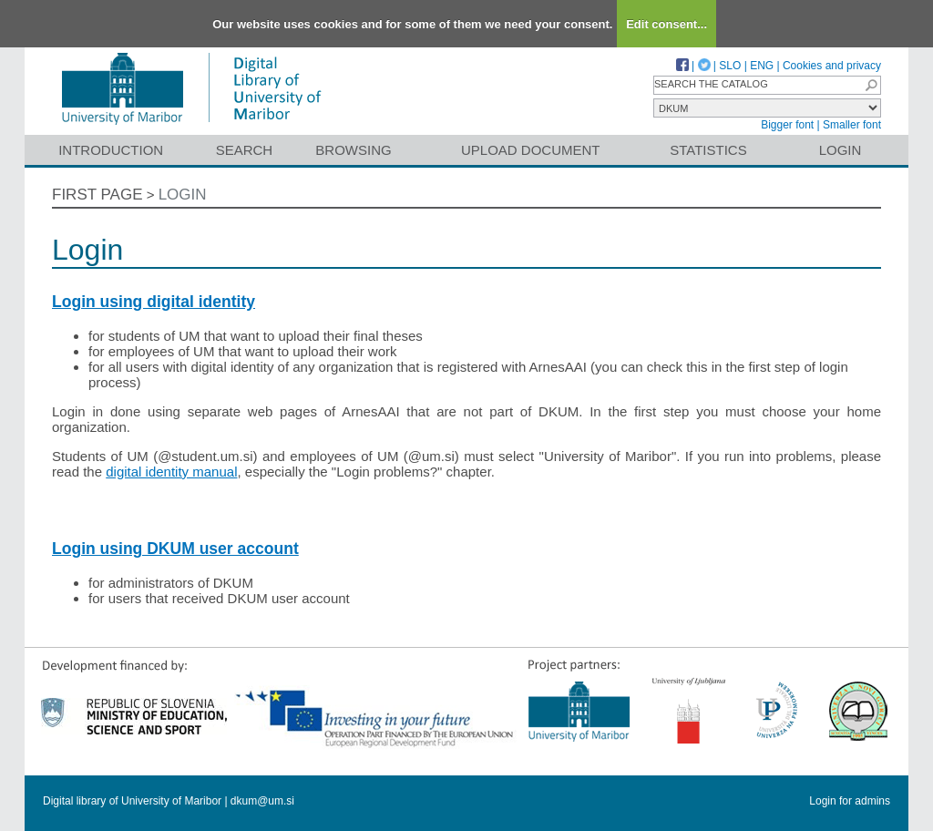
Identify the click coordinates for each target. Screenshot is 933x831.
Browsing (353, 150)
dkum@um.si (262, 801)
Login (840, 150)
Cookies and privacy (832, 65)
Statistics (708, 150)
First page (97, 194)
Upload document (530, 150)
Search (244, 150)
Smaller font (852, 124)
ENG (762, 65)
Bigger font (787, 124)
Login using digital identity (153, 301)
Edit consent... (666, 24)
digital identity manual (171, 471)
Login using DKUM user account (175, 548)
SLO (730, 65)
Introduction (110, 150)
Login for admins (849, 801)
